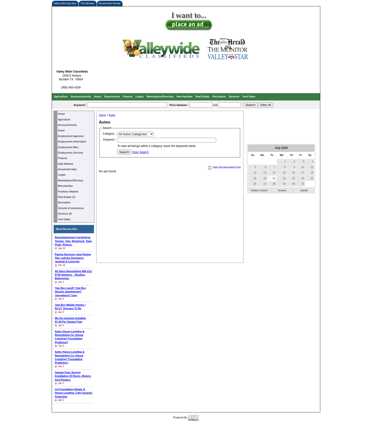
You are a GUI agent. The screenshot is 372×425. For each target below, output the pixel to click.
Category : (109, 133)
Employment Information (72, 141)
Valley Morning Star (65, 3)
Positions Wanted (68, 191)
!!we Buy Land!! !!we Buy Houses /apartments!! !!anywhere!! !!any (70, 292)
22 (284, 178)
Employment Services (70, 152)
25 (312, 178)
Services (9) (65, 213)
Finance (128, 96)
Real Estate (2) (66, 197)
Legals (139, 96)
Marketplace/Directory (160, 96)
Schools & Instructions (71, 208)
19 (254, 178)
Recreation (219, 96)
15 (284, 172)
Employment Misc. (68, 147)
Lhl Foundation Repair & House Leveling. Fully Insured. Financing (74, 393)
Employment (112, 96)
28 (274, 183)
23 (293, 178)
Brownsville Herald (109, 3)
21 (274, 178)
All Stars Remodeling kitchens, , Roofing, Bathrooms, (73, 275)
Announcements (81, 96)
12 (254, 172)
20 (264, 178)
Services (234, 96)
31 (302, 183)
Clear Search (140, 152)
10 (302, 167)
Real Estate (202, 96)
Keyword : (109, 139)
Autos (97, 96)
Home (61, 113)
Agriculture (61, 96)
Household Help (67, 169)
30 (293, 183)
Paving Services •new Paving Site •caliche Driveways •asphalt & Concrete (73, 258)
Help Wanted (65, 163)
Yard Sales (249, 96)
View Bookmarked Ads (224, 167)
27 (264, 183)
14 (274, 172)
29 (284, 183)
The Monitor (87, 3)
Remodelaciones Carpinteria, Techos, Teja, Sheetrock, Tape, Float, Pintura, (73, 241)
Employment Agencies (71, 136)
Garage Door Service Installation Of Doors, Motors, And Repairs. (73, 376)
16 (293, 172)
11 (312, 167)
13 (264, 172)
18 (312, 172)
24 (302, 178)
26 (254, 183)
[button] (259, 190)
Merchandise (184, 96)
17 (302, 172)
